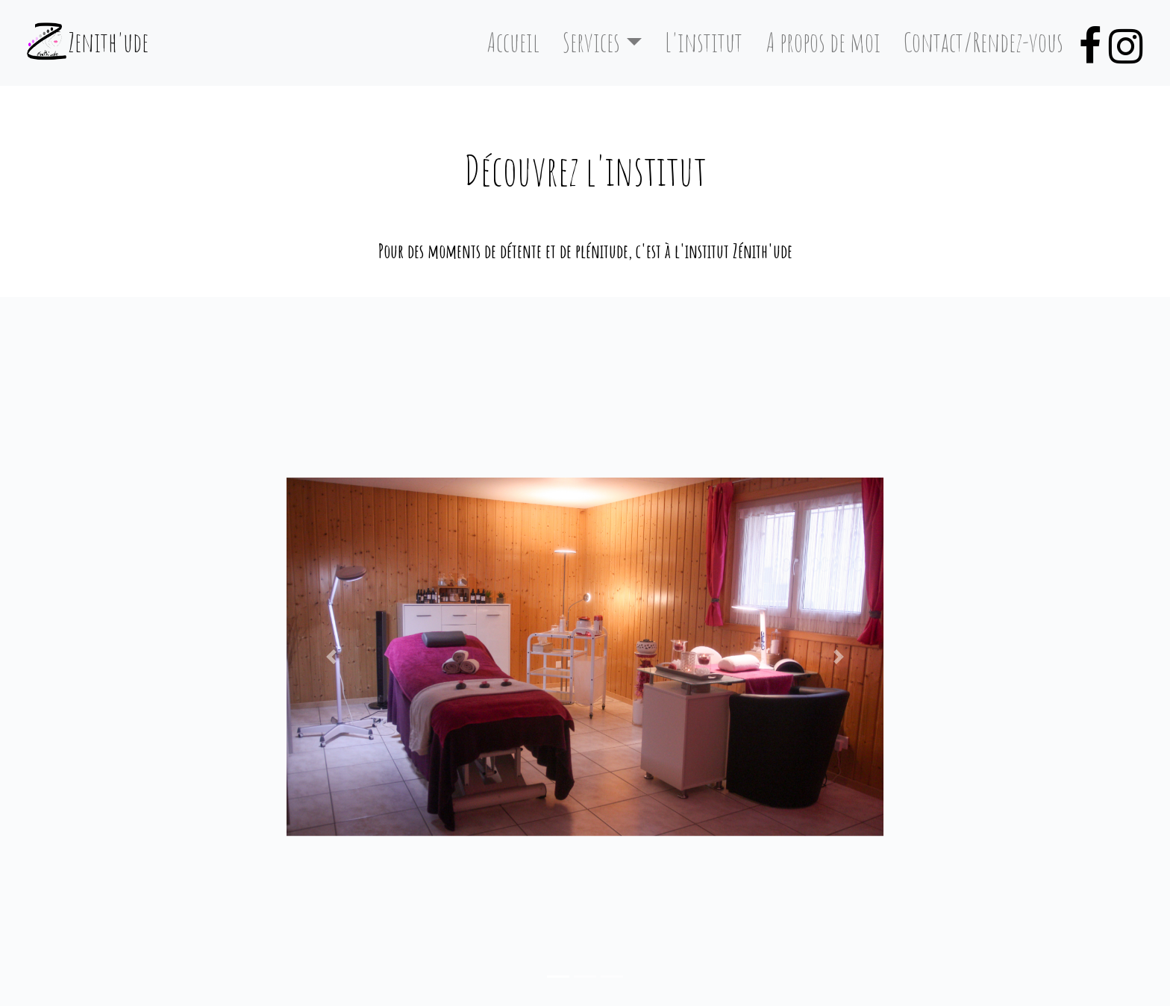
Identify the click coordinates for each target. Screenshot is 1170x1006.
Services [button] (591, 42)
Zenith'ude (108, 42)
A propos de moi (823, 42)
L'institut (703, 42)
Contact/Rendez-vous (983, 42)
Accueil (519, 40)
